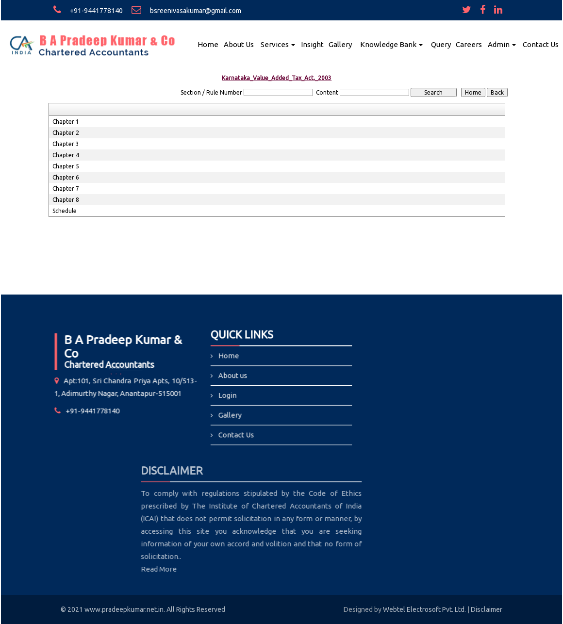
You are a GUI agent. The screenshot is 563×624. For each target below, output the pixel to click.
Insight (312, 44)
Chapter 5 (65, 166)
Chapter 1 (65, 121)
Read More (121, 569)
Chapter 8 (65, 200)
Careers (469, 44)
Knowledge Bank (391, 44)
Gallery (340, 44)
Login (228, 395)
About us (233, 376)
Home (208, 44)
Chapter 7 (65, 188)
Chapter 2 (65, 133)
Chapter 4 (65, 155)
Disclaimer (486, 609)
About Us (239, 44)
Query (441, 44)
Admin (502, 44)
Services (278, 44)
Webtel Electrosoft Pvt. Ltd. (424, 609)
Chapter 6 (65, 177)
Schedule (64, 211)
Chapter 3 (65, 144)
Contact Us (541, 44)
